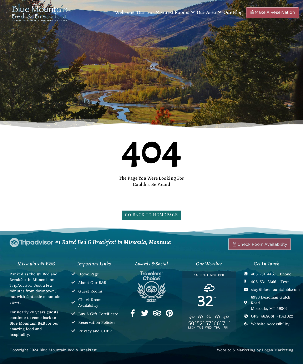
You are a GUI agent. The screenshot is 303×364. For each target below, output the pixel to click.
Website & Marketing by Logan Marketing (255, 350)
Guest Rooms (178, 12)
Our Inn (148, 12)
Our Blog (233, 12)
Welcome (125, 12)
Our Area (209, 12)
